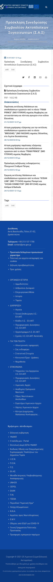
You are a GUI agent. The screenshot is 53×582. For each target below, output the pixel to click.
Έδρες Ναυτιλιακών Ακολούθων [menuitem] (24, 397)
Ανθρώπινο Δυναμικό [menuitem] (24, 288)
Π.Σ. (12, 467)
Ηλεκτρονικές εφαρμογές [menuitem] (27, 345)
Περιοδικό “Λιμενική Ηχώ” (22, 503)
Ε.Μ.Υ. (12, 519)
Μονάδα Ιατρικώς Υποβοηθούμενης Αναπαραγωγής (26, 477)
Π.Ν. (12, 495)
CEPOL (13, 487)
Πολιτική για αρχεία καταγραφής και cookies (26, 259)
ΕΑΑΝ (12, 491)
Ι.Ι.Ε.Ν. (13, 459)
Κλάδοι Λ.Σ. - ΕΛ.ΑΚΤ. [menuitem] (24, 321)
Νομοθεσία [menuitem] (20, 362)
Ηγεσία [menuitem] (18, 310)
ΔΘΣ (7, 70)
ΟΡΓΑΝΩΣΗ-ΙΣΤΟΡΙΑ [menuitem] (19, 280)
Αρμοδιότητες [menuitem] (21, 284)
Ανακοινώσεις (33, 39)
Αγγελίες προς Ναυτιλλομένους (24, 515)
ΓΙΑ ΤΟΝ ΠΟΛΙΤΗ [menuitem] (17, 341)
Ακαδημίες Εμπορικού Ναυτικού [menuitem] (25, 390)
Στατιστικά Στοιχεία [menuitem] (24, 353)
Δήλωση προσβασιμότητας (22, 265)
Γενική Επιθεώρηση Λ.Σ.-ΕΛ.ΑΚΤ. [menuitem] (26, 315)
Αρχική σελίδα (19, 39)
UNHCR (13, 482)
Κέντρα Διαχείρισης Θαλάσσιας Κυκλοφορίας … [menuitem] (27, 413)
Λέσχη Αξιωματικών (19, 507)
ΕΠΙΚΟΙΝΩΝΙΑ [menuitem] (16, 367)
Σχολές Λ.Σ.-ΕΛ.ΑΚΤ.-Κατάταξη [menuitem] (29, 336)
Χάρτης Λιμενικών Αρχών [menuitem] (27, 407)
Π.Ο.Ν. (13, 463)
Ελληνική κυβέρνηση (19, 433)
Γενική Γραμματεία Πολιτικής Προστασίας (23, 529)
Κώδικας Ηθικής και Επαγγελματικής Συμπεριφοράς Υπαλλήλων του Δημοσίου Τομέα (27, 452)
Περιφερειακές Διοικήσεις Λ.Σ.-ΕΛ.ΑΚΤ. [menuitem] (27, 326)
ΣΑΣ (13, 70)
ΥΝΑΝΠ (13, 437)
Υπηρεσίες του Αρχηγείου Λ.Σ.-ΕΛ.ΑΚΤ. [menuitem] (27, 372)
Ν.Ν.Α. (13, 511)
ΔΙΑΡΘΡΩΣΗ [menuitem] (15, 305)
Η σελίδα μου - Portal (19, 441)
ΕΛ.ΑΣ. (13, 471)
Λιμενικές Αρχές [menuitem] (23, 385)
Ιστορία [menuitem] (18, 296)
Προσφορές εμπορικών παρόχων (25, 534)
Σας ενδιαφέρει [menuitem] (22, 349)
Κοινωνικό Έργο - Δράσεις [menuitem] (27, 358)
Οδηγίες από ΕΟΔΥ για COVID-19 (24, 523)
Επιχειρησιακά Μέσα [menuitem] (24, 292)
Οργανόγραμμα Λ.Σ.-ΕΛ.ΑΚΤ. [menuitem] (27, 332)
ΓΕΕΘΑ (13, 499)
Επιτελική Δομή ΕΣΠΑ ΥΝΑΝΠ (23, 445)
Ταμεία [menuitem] (18, 300)
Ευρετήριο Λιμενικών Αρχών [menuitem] (28, 403)
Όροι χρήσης (15, 269)
